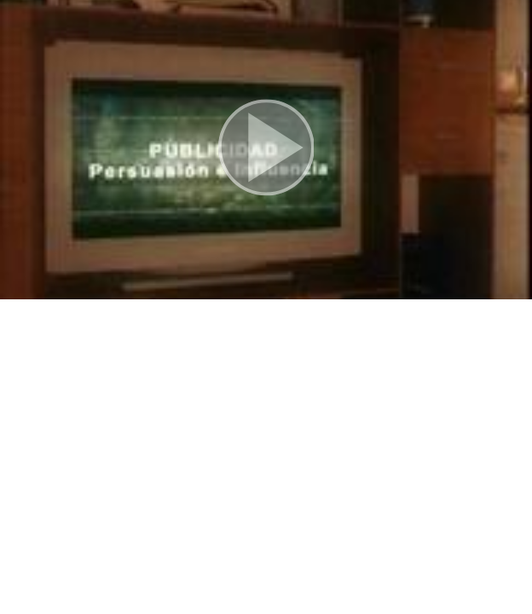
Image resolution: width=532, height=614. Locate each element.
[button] (266, 149)
